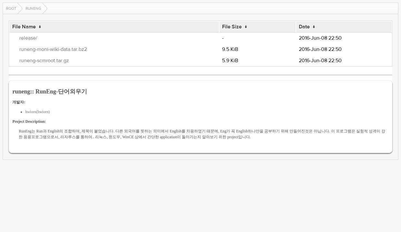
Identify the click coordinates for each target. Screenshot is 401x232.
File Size (232, 27)
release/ (28, 38)
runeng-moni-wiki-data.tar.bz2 (53, 49)
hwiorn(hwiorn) (37, 112)
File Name (24, 27)
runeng (33, 8)
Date (304, 27)
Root (11, 8)
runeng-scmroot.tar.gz (44, 60)
